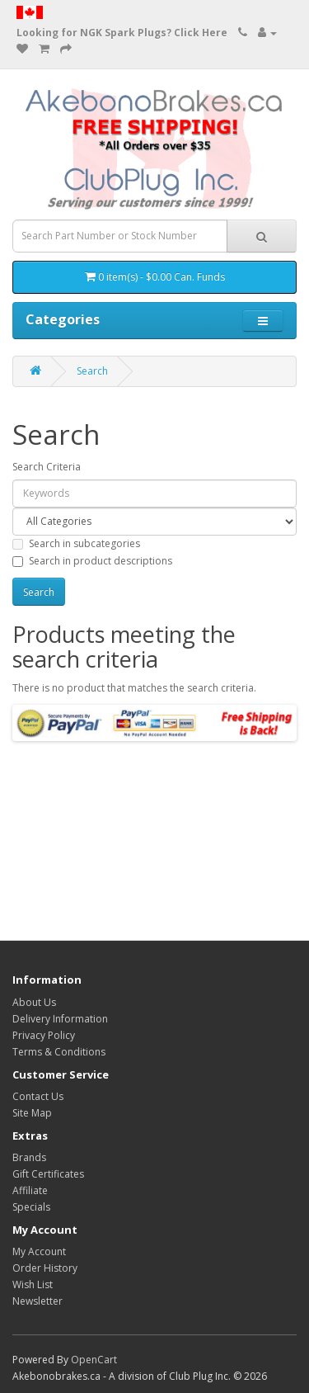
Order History (44, 1268)
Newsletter (37, 1301)
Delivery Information (60, 1019)
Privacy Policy (43, 1035)
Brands (29, 1157)
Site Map (32, 1113)
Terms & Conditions (58, 1052)
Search (92, 371)
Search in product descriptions (92, 561)
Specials (31, 1207)
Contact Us (37, 1096)
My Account (39, 1251)
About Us (34, 1002)
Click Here (200, 33)
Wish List (32, 1284)
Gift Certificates (48, 1174)
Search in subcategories (76, 543)
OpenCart (94, 1360)
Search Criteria (46, 467)
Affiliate (30, 1190)
